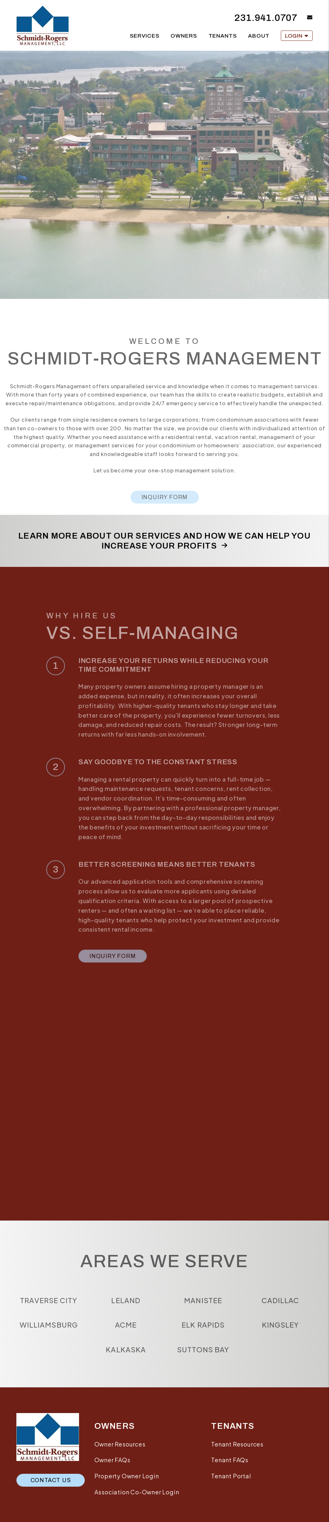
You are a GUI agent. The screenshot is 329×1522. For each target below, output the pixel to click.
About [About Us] (258, 36)
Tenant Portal (231, 1476)
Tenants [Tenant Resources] (223, 36)
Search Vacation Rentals (272, 239)
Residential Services (164, 248)
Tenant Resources (164, 263)
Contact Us (51, 1480)
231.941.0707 (266, 18)
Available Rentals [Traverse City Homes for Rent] (164, 233)
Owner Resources (120, 1444)
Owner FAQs (112, 1460)
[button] (305, 17)
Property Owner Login (126, 1476)
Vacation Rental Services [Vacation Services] (272, 266)
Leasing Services (56, 275)
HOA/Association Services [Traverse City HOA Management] (56, 254)
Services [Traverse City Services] (145, 36)
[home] (42, 25)
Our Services (56, 233)
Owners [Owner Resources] (184, 36)
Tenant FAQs (229, 1460)
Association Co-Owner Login (136, 1492)
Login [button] (296, 36)
